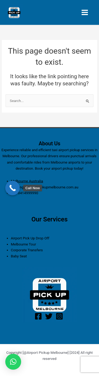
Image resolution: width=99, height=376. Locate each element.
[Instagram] (59, 316)
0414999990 (28, 193)
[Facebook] (38, 316)
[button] (13, 362)
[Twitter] (49, 316)
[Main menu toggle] (84, 12)
